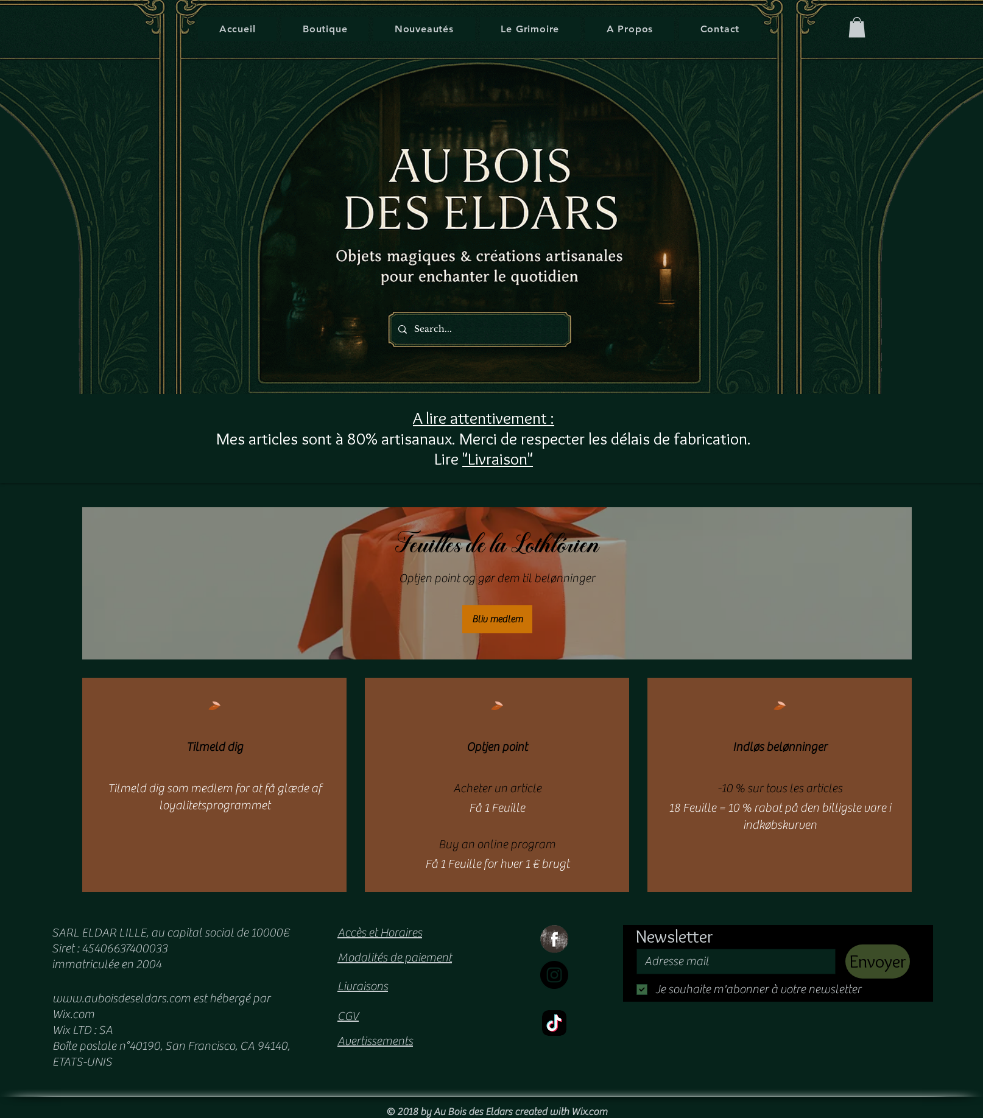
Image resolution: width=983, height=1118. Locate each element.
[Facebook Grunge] (554, 939)
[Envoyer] (877, 961)
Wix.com (589, 1112)
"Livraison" (497, 458)
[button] (856, 27)
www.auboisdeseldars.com (121, 998)
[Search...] (476, 329)
